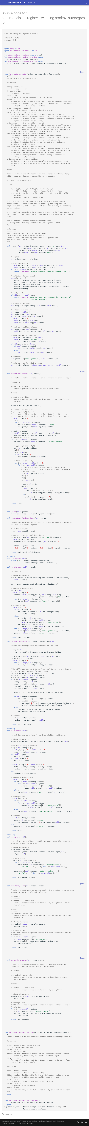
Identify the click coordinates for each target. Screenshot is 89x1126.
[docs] (82, 72)
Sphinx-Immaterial (27, 1123)
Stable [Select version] (30, 3)
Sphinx (13, 1123)
